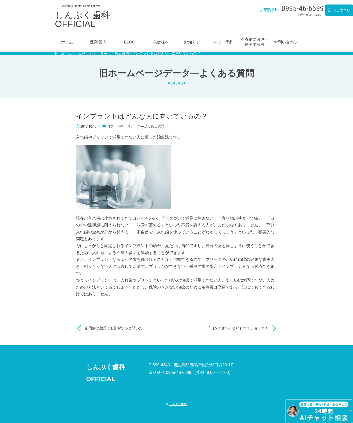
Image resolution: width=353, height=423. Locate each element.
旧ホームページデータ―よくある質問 (98, 53)
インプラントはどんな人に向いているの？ (166, 53)
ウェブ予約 (339, 10)
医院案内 (98, 42)
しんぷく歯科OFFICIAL (82, 19)
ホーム (67, 42)
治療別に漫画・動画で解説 (254, 42)
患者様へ (161, 42)
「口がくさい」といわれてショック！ (237, 328)
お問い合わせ (286, 42)
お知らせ (192, 42)
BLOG (129, 42)
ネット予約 (223, 42)
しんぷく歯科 (178, 404)
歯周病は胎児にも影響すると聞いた (114, 328)
